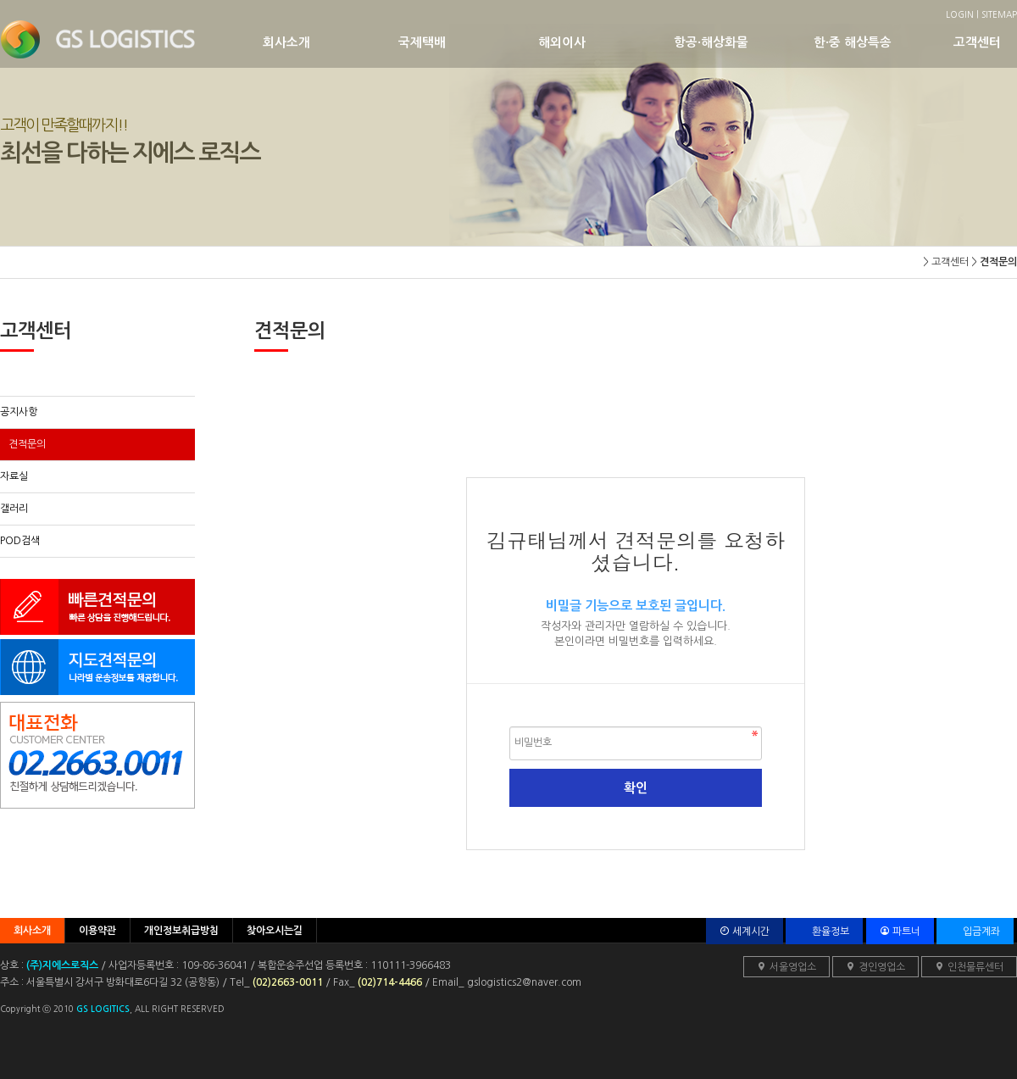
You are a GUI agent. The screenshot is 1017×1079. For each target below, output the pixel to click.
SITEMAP (999, 14)
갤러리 (14, 508)
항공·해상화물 (744, 42)
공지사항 (18, 412)
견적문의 (27, 444)
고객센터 (983, 42)
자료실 (14, 476)
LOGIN (960, 14)
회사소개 (330, 42)
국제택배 (468, 42)
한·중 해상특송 (883, 42)
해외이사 (606, 42)
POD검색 (20, 541)
